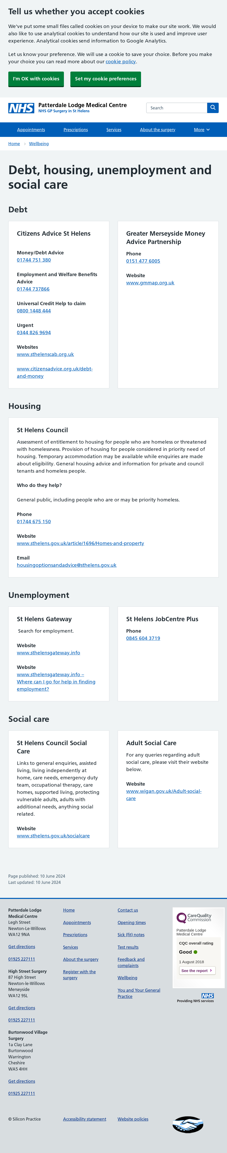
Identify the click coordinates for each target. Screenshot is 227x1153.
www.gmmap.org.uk (150, 283)
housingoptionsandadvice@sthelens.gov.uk (67, 565)
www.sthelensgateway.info (48, 653)
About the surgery (157, 129)
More (202, 130)
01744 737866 (33, 289)
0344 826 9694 (34, 333)
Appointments (31, 129)
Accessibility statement (84, 1119)
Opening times (132, 922)
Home (14, 143)
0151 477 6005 (143, 261)
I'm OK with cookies (36, 79)
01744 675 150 (34, 522)
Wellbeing (39, 143)
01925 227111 (21, 959)
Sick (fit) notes (131, 934)
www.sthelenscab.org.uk (45, 354)
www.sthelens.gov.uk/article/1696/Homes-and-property (80, 543)
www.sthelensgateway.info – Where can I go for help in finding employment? (56, 682)
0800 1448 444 (34, 311)
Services (113, 129)
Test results (128, 947)
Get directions (21, 946)
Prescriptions (76, 129)
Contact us (128, 910)
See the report (195, 970)
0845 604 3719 (143, 638)
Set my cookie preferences (105, 79)
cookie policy (121, 62)
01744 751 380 (34, 260)
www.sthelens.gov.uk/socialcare (53, 836)
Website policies (133, 1119)
